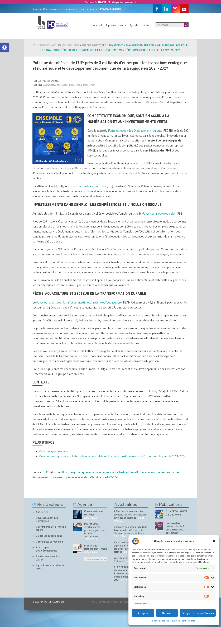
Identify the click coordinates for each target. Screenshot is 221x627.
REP (45, 472)
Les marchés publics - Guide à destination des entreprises (175, 528)
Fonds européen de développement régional (135, 130)
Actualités (49, 84)
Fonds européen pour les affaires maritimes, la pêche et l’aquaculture (79, 302)
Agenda (133, 25)
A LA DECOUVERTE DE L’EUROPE (176, 513)
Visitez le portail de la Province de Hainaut (110, 601)
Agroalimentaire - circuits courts (50, 567)
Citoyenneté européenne (49, 541)
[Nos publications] (159, 514)
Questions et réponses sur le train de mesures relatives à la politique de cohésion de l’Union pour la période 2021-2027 (112, 456)
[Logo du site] (52, 22)
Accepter (143, 613)
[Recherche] (170, 25)
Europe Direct (91, 45)
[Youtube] (184, 8)
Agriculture (42, 512)
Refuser (167, 613)
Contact (146, 25)
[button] (4, 47)
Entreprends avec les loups (94, 513)
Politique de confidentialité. (183, 620)
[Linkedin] (166, 8)
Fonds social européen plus (159, 213)
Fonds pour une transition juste (86, 186)
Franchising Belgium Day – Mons (95, 547)
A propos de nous (116, 25)
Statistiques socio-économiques (46, 549)
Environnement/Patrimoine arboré (51, 528)
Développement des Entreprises (47, 519)
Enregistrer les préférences (198, 613)
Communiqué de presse (53, 451)
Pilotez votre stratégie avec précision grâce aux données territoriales (95, 530)
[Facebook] (157, 8)
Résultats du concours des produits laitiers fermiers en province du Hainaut (130, 514)
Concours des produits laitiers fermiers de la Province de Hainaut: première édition (130, 530)
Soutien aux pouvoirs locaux (47, 558)
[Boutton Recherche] (186, 25)
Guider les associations (49, 535)
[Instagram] (175, 8)
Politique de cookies (160, 620)
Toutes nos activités (95, 558)
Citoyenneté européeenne (67, 84)
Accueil (97, 25)
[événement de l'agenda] (77, 514)
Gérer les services (142, 603)
